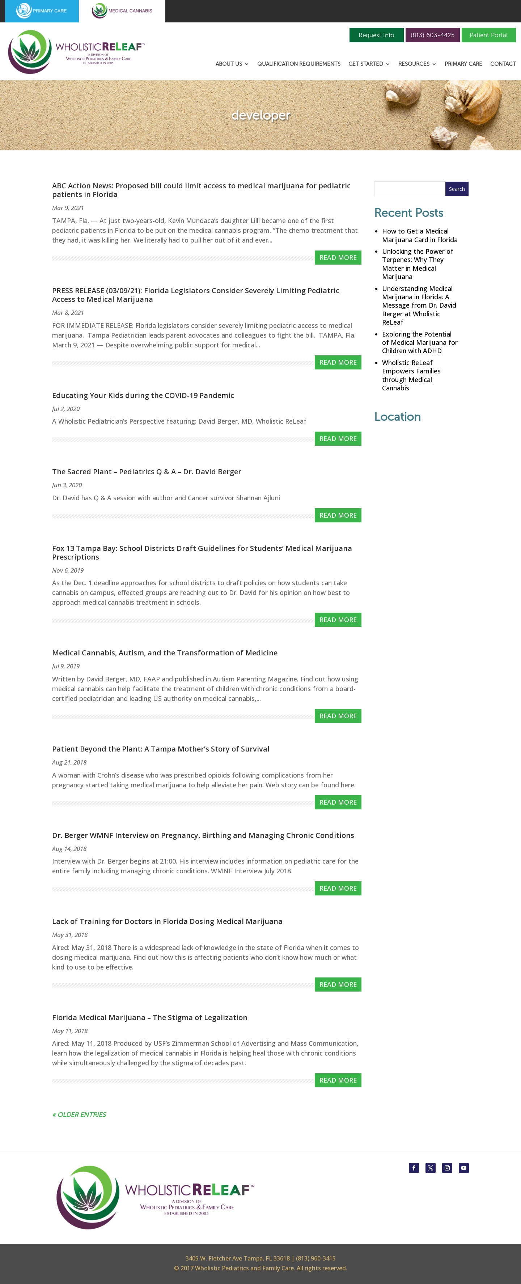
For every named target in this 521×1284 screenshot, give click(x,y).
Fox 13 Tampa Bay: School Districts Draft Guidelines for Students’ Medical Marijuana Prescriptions (202, 552)
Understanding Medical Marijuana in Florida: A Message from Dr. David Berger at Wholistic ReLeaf (419, 305)
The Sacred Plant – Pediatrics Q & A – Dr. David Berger (146, 471)
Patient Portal (489, 35)
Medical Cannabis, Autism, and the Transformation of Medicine (165, 653)
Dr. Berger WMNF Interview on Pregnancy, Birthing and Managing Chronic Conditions (203, 835)
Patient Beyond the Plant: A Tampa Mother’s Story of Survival (161, 749)
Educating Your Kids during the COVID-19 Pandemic (143, 395)
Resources (413, 64)
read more (338, 257)
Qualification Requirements (298, 64)
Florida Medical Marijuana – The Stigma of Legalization (149, 1017)
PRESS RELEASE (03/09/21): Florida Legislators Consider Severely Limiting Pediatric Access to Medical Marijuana (195, 295)
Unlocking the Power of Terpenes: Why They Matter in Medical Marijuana (417, 264)
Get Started (365, 64)
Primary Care (463, 64)
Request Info (376, 35)
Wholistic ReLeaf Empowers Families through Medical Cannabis (411, 375)
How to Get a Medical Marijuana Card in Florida (420, 235)
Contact (503, 64)
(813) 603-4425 (432, 35)
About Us (229, 64)
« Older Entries (79, 1115)
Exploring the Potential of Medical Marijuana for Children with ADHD (420, 342)
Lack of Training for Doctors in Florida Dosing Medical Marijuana (167, 921)
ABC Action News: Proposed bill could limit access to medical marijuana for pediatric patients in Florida (201, 190)
